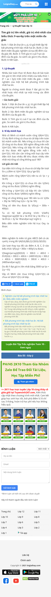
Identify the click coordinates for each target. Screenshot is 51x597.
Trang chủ (6, 511)
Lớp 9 (20, 516)
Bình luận (18, 284)
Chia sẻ (6, 284)
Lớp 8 (36, 516)
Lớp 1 (4, 533)
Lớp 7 (4, 522)
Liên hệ (25, 555)
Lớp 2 (36, 527)
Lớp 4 (4, 527)
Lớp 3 (20, 527)
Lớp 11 (37, 511)
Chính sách (25, 560)
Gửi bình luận (9, 488)
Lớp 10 (4, 516)
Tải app (22, 532)
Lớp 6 (20, 522)
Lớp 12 (21, 511)
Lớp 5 (36, 522)
